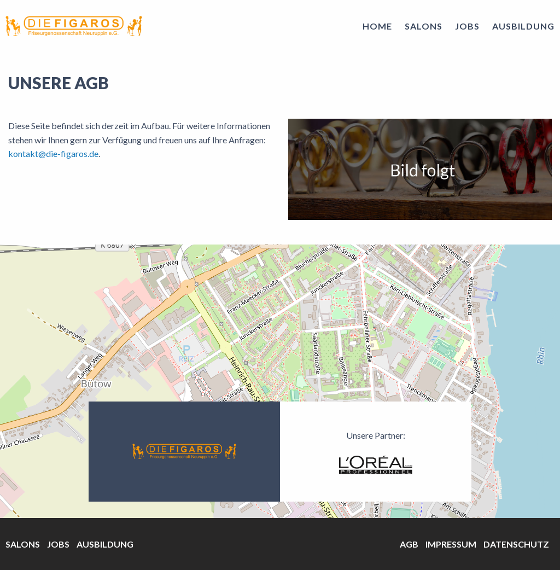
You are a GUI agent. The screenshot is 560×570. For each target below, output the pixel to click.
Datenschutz (516, 544)
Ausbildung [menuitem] (523, 26)
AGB (409, 544)
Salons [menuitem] (423, 26)
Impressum (450, 544)
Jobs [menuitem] (467, 26)
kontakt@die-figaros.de (53, 153)
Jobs (58, 544)
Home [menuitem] (377, 26)
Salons (22, 544)
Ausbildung (105, 544)
